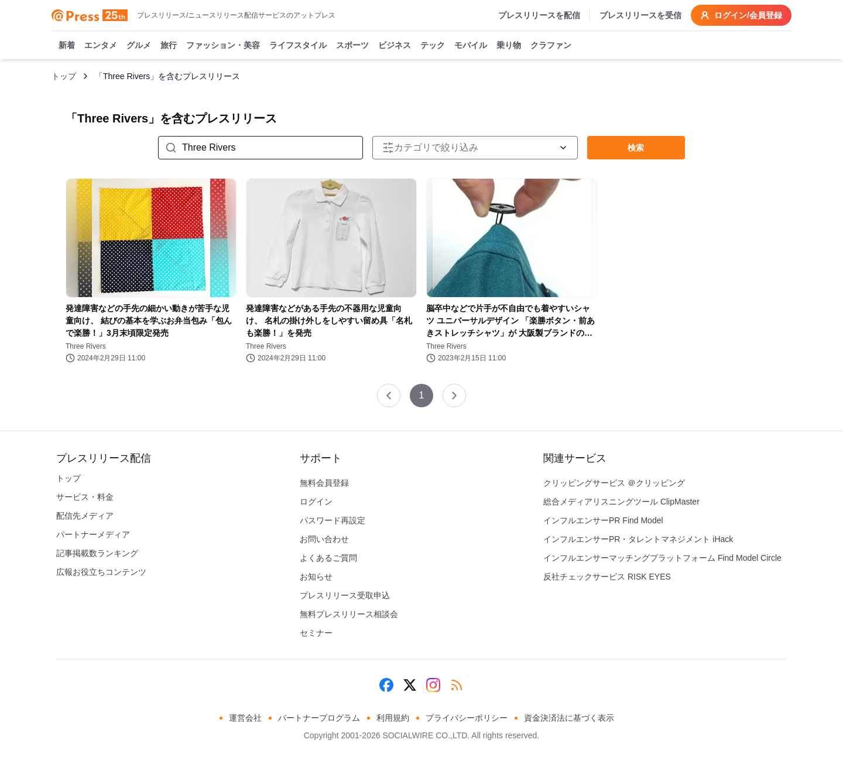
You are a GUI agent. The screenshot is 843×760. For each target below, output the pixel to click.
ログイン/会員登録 (741, 15)
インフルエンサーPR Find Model (603, 520)
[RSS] (457, 685)
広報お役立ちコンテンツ (101, 572)
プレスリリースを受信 (640, 15)
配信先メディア (85, 515)
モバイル (470, 45)
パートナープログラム (319, 717)
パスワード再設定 (332, 520)
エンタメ (100, 45)
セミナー (316, 633)
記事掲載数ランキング (97, 553)
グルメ (138, 45)
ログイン (316, 501)
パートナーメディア (93, 534)
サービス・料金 (85, 497)
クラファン (550, 45)
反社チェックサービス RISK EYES (607, 576)
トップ (64, 76)
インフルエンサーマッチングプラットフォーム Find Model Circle (662, 558)
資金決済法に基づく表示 (569, 717)
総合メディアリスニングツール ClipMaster (621, 501)
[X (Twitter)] (410, 685)
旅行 (168, 45)
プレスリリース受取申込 (345, 595)
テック (432, 45)
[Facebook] (386, 685)
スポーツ (352, 45)
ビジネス (394, 45)
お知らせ (316, 576)
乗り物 (508, 45)
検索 (636, 147)
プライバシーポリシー (467, 717)
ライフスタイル (298, 45)
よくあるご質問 (328, 558)
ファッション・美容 (223, 45)
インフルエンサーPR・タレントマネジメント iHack (638, 539)
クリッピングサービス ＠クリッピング (614, 483)
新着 (67, 45)
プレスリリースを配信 (539, 15)
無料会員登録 (324, 483)
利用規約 (392, 717)
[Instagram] (433, 685)
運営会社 (245, 717)
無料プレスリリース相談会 (349, 614)
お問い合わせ (324, 539)
